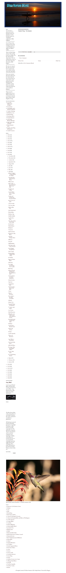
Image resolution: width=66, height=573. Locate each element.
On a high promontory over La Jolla (11, 265)
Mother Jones (10, 529)
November (11, 158)
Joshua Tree (10, 302)
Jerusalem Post (10, 528)
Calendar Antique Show (11, 237)
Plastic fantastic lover (10, 125)
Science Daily (10, 552)
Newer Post (20, 60)
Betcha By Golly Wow (11, 234)
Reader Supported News (12, 546)
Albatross (10, 239)
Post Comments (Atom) (29, 63)
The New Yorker (11, 565)
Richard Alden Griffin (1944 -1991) (11, 254)
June (10, 167)
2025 (8, 137)
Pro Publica (9, 544)
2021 (8, 144)
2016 (8, 154)
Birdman (10, 323)
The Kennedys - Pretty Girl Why (11, 288)
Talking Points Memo (11, 561)
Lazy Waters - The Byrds (11, 340)
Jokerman (10, 262)
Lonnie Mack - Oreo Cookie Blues (11, 193)
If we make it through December (11, 297)
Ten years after (11, 205)
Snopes (8, 557)
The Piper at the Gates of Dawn (11, 246)
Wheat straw (11, 181)
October (10, 160)
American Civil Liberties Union (14, 506)
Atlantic (9, 508)
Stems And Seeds (12, 210)
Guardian (9, 523)
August (10, 163)
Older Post (58, 60)
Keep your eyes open (11, 201)
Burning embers (10, 116)
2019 (8, 148)
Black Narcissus (11, 312)
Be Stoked (10, 257)
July (10, 165)
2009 (8, 376)
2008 (8, 378)
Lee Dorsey (10, 310)
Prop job (10, 241)
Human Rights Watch (11, 526)
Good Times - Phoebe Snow (11, 326)
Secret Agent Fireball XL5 (11, 249)
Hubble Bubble (11, 216)
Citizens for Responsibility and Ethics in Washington (18, 518)
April (10, 171)
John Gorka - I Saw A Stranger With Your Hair (12, 185)
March (10, 358)
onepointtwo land (11, 284)
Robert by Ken (11, 280)
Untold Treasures (11, 130)
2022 (8, 142)
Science (8, 551)
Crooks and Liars (10, 519)
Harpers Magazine (11, 524)
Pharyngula (9, 539)
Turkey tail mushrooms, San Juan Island (12, 197)
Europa (9, 331)
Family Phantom (10, 117)
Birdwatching (10, 114)
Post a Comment (22, 58)
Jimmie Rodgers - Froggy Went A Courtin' (12, 174)
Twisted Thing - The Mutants (11, 304)
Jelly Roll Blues (11, 345)
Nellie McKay (11, 226)
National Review (10, 536)
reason (8, 549)
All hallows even (10, 112)
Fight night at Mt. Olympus (11, 123)
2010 (8, 374)
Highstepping (11, 243)
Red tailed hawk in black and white (11, 320)
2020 (8, 146)
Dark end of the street (11, 343)
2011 (8, 372)
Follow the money (10, 329)
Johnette (10, 300)
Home (39, 60)
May (10, 169)
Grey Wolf (8, 382)
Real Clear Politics (11, 547)
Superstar (10, 282)
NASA (8, 531)
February (11, 360)
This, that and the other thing (12, 221)
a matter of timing (11, 111)
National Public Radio (12, 532)
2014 (8, 366)
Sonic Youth (11, 251)
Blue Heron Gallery (11, 514)
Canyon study (11, 203)
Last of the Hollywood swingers (9, 104)
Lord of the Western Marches (11, 120)
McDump (10, 268)
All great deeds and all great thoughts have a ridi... (12, 272)
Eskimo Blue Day (11, 208)
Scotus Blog (9, 556)
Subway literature (10, 293)
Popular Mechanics (11, 542)
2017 (8, 152)
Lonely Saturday (11, 333)
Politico (8, 541)
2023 (8, 140)
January (10, 362)
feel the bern (11, 224)
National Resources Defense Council (15, 534)
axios (8, 509)
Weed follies (11, 212)
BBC (8, 511)
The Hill (9, 562)
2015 (8, 364)
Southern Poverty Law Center (13, 559)
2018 (8, 150)
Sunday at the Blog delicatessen (11, 128)
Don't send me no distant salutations (11, 277)
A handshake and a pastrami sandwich (11, 109)
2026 (8, 135)
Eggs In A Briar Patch (11, 260)
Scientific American (11, 554)
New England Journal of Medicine (14, 537)
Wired (8, 567)
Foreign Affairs (10, 521)
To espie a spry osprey (11, 308)
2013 (8, 368)
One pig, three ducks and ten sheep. (11, 178)
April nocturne (11, 231)
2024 (8, 139)
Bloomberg (9, 513)
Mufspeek (10, 227)
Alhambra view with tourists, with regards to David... (12, 315)
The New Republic (11, 564)
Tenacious (10, 229)
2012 (8, 370)
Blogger (48, 570)
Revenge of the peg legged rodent (11, 348)
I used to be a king (11, 218)
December (11, 156)
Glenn (9, 291)
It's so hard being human (12, 355)
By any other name (11, 352)
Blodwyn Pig (11, 214)
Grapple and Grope (11, 189)
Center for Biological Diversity (13, 516)
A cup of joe (9, 106)
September (11, 162)
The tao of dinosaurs (10, 336)
